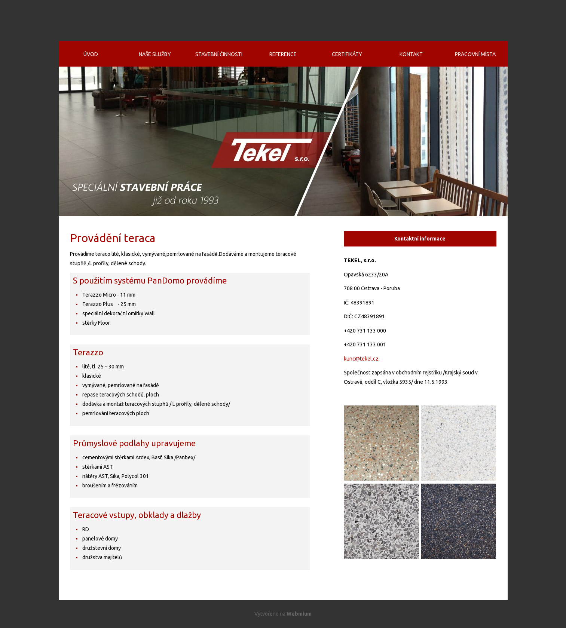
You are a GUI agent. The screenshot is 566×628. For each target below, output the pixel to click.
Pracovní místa (475, 54)
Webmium (299, 614)
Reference (283, 54)
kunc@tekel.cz (361, 359)
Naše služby (155, 54)
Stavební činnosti (218, 54)
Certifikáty (347, 54)
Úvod (90, 54)
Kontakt (411, 54)
